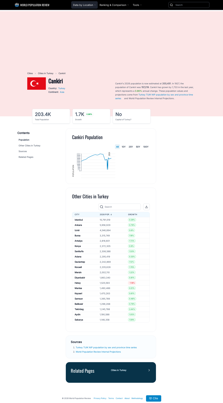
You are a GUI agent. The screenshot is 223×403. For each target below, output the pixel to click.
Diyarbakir (80, 302)
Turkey (61, 88)
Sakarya (79, 344)
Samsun (79, 323)
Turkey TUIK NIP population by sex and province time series (106, 372)
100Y (146, 146)
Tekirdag (79, 334)
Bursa (77, 260)
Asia (62, 92)
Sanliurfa (79, 276)
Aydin (77, 339)
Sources (23, 151)
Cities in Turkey (46, 73)
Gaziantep (80, 286)
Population (24, 139)
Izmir (77, 255)
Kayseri (78, 318)
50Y (138, 146)
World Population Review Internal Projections (98, 376)
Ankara (78, 250)
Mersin (78, 297)
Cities (30, 73)
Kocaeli (78, 292)
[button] (146, 232)
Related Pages (26, 157)
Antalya (78, 265)
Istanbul (79, 244)
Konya (78, 271)
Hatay (78, 307)
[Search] (191, 5)
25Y (131, 146)
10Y (124, 146)
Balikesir (79, 329)
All (117, 146)
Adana (78, 281)
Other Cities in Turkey (29, 145)
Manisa (78, 313)
